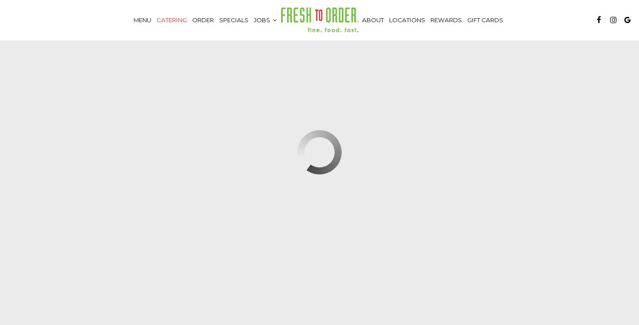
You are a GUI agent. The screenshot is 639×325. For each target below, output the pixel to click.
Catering (172, 20)
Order (203, 20)
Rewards (446, 20)
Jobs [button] (265, 20)
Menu (142, 20)
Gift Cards (485, 20)
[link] (319, 20)
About (373, 20)
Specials (233, 20)
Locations (407, 20)
